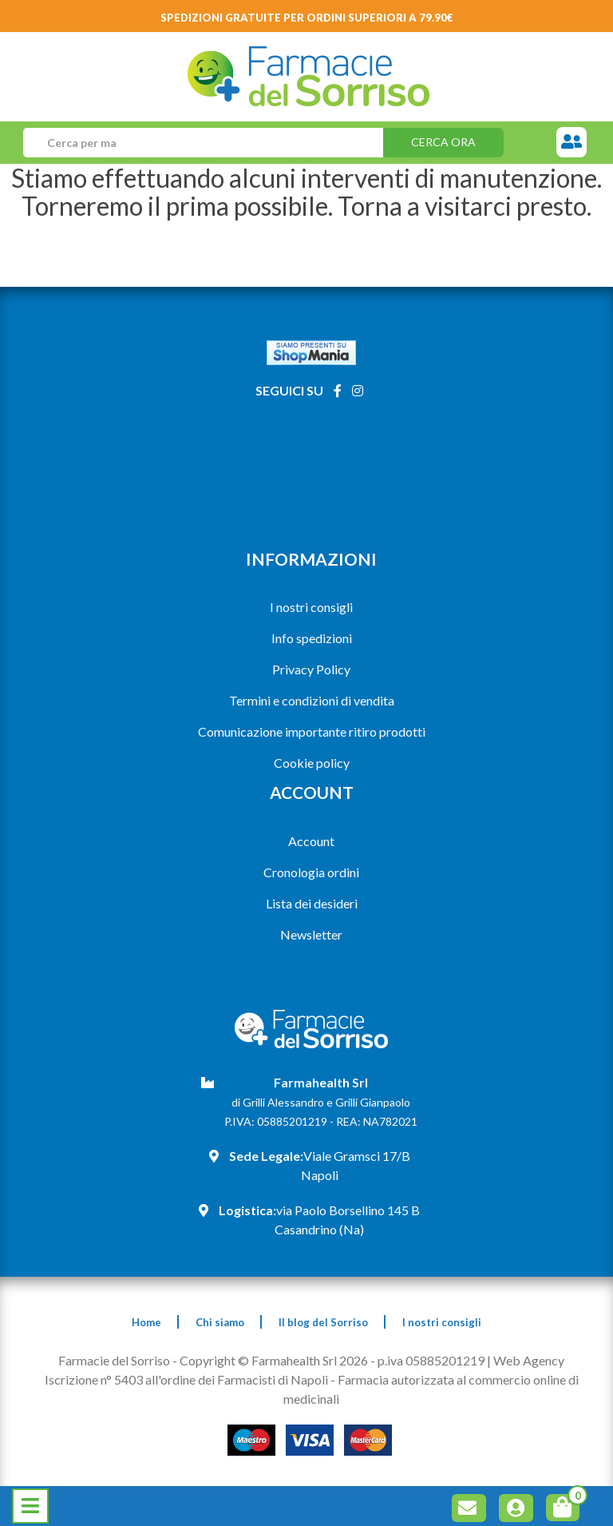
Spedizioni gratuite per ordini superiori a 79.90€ (306, 17)
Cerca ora (443, 142)
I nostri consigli (311, 606)
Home (146, 1322)
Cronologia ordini (311, 872)
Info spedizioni (311, 638)
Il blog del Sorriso (323, 1322)
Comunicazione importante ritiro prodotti (311, 731)
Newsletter (311, 934)
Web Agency (528, 1360)
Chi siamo (220, 1322)
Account (311, 840)
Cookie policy (312, 762)
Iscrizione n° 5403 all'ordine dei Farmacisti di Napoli (186, 1379)
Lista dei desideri (312, 903)
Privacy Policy (311, 669)
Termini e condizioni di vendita (311, 700)
